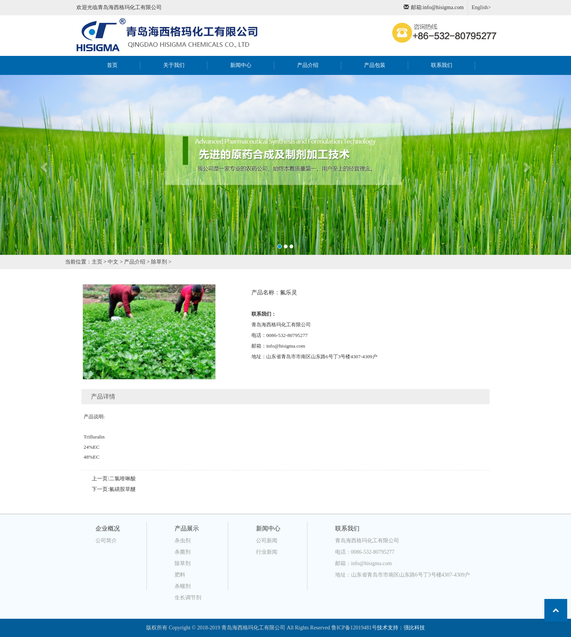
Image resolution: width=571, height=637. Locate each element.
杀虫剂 (183, 540)
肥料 (180, 575)
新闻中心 (240, 65)
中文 (113, 262)
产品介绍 (307, 65)
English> (481, 7)
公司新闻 (266, 540)
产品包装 (374, 65)
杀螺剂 (183, 586)
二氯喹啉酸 (122, 478)
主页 (97, 262)
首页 (121, 64)
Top (555, 610)
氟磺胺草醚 (122, 489)
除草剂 (159, 262)
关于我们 (174, 65)
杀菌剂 (183, 552)
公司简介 (106, 540)
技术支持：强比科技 (401, 628)
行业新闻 (266, 552)
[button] (43, 165)
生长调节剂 (188, 597)
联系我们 (441, 65)
